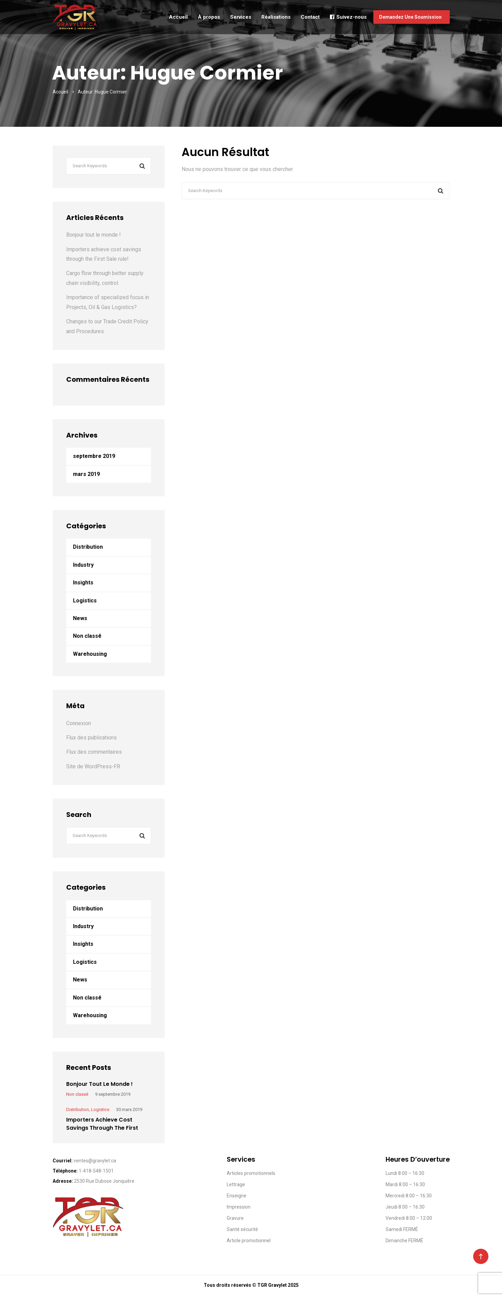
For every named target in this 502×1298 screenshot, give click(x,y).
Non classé (87, 636)
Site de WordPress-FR (93, 766)
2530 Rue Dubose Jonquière (104, 1181)
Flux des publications (91, 737)
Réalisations (276, 17)
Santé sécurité (242, 1229)
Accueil (178, 17)
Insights (83, 582)
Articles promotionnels (251, 1173)
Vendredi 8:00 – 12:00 (409, 1218)
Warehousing (90, 654)
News (80, 618)
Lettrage (236, 1184)
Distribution (88, 547)
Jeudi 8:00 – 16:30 (405, 1207)
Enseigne (236, 1195)
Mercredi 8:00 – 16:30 (409, 1195)
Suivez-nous (348, 17)
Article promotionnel (249, 1240)
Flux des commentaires (94, 752)
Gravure (235, 1218)
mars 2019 (86, 474)
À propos (209, 17)
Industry (83, 565)
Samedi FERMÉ (402, 1229)
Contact (310, 17)
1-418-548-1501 (96, 1171)
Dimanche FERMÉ (404, 1240)
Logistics (85, 600)
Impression (238, 1207)
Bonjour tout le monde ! (93, 235)
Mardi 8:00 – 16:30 (405, 1184)
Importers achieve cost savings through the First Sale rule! (102, 1128)
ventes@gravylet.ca (95, 1160)
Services (240, 17)
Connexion (78, 723)
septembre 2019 (94, 456)
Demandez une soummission (411, 17)
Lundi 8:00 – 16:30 (405, 1173)
